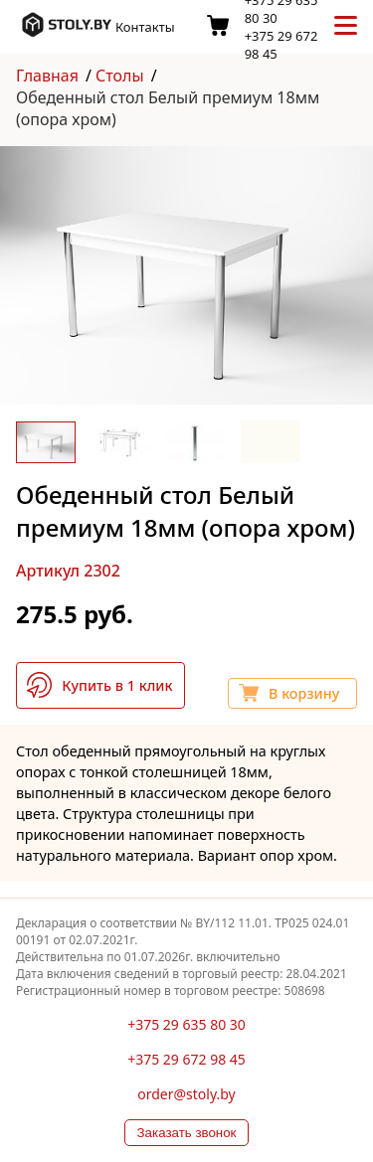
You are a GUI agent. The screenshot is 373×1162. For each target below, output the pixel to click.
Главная (47, 75)
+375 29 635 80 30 (186, 1024)
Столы (119, 75)
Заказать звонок (187, 1132)
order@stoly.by (186, 1093)
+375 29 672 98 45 (186, 1059)
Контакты (145, 27)
